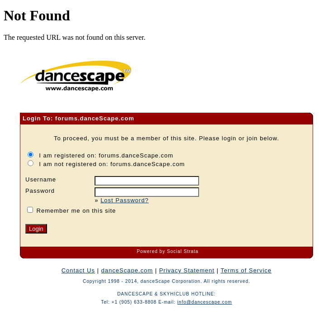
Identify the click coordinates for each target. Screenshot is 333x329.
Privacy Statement (187, 270)
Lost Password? (124, 200)
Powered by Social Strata (167, 251)
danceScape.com (127, 270)
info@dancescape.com (204, 302)
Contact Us (78, 270)
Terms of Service (246, 270)
